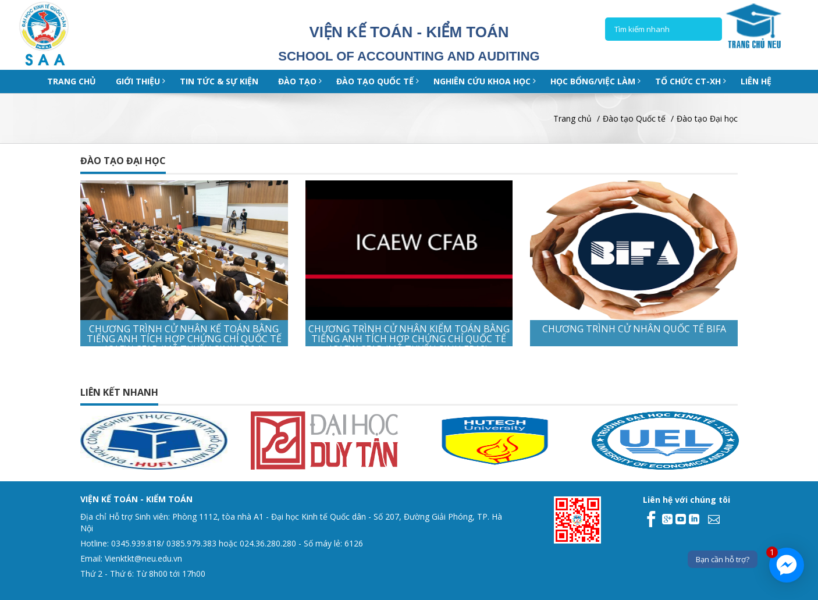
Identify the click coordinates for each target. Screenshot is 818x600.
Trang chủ (71, 81)
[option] (173, 440)
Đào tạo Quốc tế (634, 118)
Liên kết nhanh (119, 392)
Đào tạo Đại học (707, 118)
